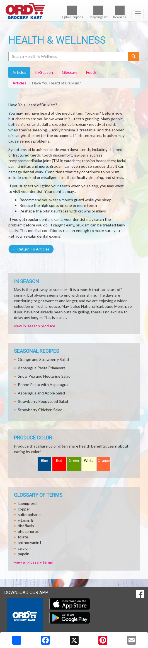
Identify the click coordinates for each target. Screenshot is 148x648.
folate (23, 537)
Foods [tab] (91, 72)
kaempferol (27, 503)
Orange (104, 460)
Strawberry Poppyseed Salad (43, 401)
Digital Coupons (71, 12)
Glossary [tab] (69, 72)
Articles (19, 83)
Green (74, 460)
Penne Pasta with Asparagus (43, 384)
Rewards (119, 12)
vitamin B (26, 520)
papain (23, 553)
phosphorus (28, 531)
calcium (24, 548)
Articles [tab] (19, 72)
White (88, 460)
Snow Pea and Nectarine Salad (44, 376)
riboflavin (26, 525)
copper (24, 509)
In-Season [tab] (44, 72)
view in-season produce (34, 325)
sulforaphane (29, 514)
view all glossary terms (33, 562)
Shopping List (98, 12)
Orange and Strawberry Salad (43, 359)
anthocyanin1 (30, 542)
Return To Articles (31, 249)
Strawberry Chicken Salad (40, 409)
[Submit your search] (133, 56)
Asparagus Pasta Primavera (41, 367)
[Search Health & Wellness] (68, 56)
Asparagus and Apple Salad (41, 393)
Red (59, 460)
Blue (44, 460)
